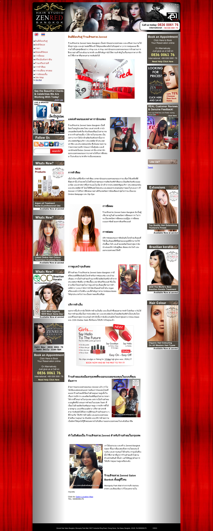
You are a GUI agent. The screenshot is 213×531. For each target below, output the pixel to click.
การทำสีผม (40, 67)
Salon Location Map (84, 497)
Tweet (150, 167)
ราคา (37, 48)
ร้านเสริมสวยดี (42, 63)
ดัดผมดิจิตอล (41, 52)
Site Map (39, 77)
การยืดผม (39, 56)
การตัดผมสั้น (41, 74)
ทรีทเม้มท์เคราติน (43, 59)
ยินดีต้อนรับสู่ (41, 41)
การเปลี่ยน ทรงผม (43, 70)
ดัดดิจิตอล (40, 45)
